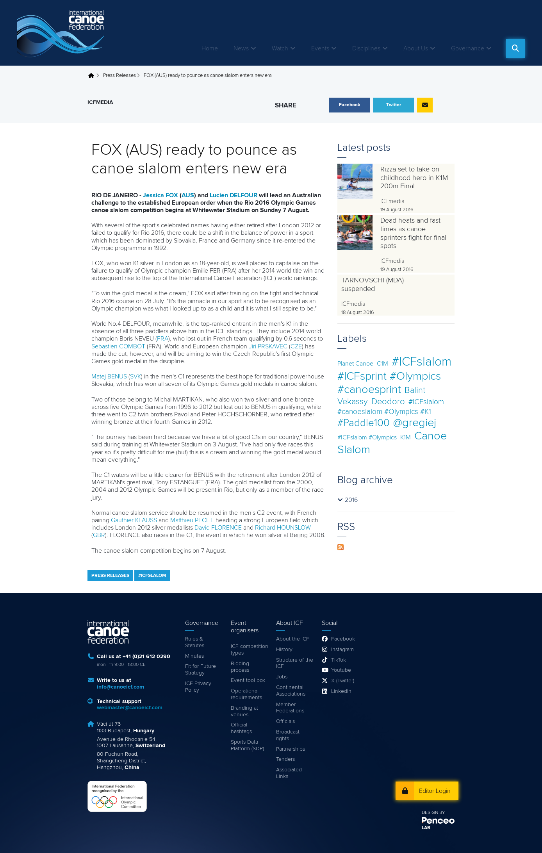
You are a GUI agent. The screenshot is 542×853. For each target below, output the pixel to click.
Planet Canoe (355, 363)
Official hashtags (241, 728)
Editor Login (435, 791)
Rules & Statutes (194, 642)
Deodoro (388, 401)
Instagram (342, 649)
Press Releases (119, 75)
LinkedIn (341, 691)
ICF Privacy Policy (198, 687)
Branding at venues (244, 711)
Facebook (343, 639)
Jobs (281, 677)
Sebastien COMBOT (118, 346)
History (284, 649)
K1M (405, 437)
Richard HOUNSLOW (283, 528)
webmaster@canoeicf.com (129, 707)
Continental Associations (290, 691)
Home (209, 48)
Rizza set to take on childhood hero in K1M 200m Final (414, 178)
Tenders (285, 759)
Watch (280, 48)
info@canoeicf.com (120, 687)
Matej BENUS (109, 376)
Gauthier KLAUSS (134, 520)
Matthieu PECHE (192, 520)
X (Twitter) (342, 680)
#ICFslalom (421, 362)
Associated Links (289, 773)
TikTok (338, 660)
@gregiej (414, 422)
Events (320, 48)
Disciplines (366, 48)
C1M (382, 363)
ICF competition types (249, 650)
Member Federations (290, 708)
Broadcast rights (288, 735)
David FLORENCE (218, 528)
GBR (99, 535)
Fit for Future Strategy (200, 670)
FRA (162, 338)
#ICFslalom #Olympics (367, 437)
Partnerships (290, 749)
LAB (426, 828)
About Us (415, 48)
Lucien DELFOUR (233, 195)
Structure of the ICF (294, 663)
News (241, 48)
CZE (296, 346)
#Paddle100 (363, 423)
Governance (467, 48)
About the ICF (292, 639)
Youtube (341, 670)
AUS (188, 195)
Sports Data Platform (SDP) (247, 745)
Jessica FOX (160, 195)
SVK (135, 376)
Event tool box (248, 680)
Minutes (194, 656)
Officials (285, 721)
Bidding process (240, 667)
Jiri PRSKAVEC (268, 346)
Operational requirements (246, 694)
